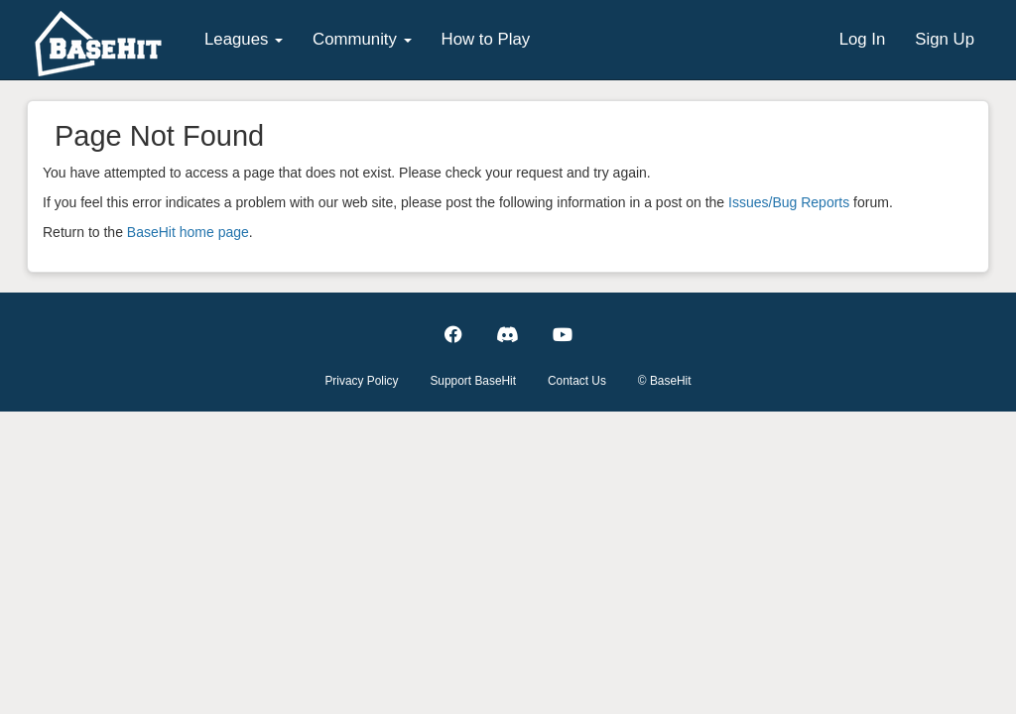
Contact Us (577, 381)
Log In (862, 39)
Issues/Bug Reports (788, 202)
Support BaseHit (473, 381)
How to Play (486, 39)
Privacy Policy (361, 381)
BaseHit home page (188, 232)
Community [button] (362, 39)
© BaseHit (665, 381)
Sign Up (944, 39)
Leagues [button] (243, 39)
